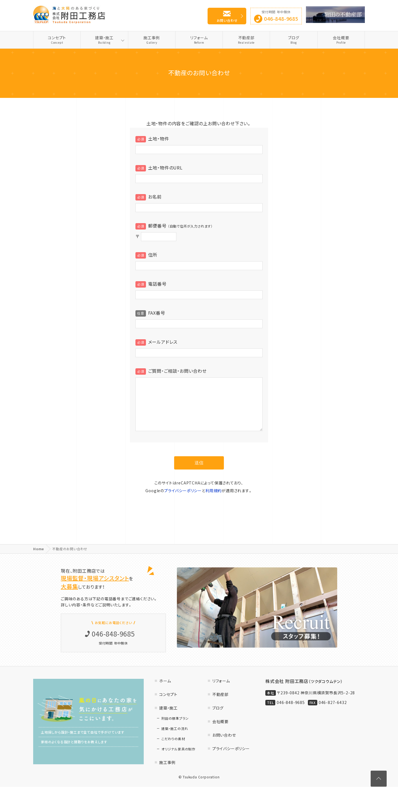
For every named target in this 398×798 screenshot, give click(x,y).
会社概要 (341, 40)
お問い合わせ (227, 20)
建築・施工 (104, 40)
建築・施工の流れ (174, 739)
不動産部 (246, 40)
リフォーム (199, 40)
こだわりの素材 (173, 750)
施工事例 (151, 40)
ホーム (165, 692)
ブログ (293, 40)
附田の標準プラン (174, 729)
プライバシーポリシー (183, 501)
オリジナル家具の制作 (178, 760)
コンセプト (56, 40)
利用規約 (213, 501)
